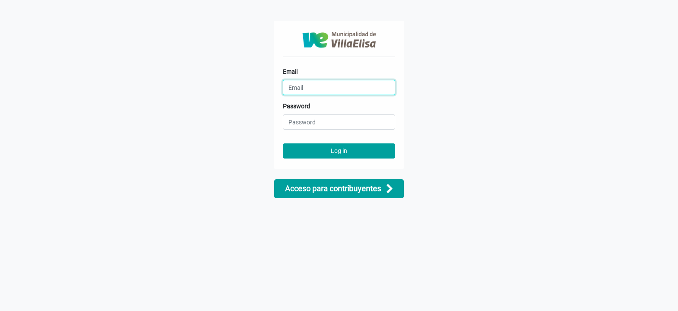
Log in (339, 150)
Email (290, 71)
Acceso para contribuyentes (339, 188)
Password (296, 106)
